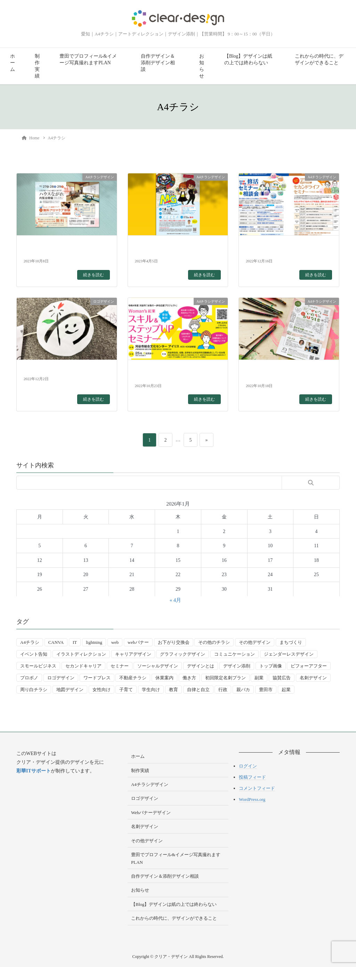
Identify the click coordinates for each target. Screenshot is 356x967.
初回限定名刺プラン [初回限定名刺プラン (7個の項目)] (225, 677)
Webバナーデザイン (151, 812)
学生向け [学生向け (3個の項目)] (151, 689)
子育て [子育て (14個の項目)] (126, 689)
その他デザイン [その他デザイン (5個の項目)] (254, 642)
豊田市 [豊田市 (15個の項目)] (266, 689)
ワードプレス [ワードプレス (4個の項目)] (97, 677)
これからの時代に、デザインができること (319, 59)
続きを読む (93, 274)
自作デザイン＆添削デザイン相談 (158, 63)
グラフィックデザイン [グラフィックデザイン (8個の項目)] (182, 654)
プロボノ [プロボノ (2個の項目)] (29, 677)
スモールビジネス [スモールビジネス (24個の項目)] (38, 666)
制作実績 (37, 66)
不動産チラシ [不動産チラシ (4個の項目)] (132, 677)
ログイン (248, 766)
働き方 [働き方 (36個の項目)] (189, 677)
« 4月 (175, 600)
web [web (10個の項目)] (115, 642)
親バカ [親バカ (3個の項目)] (243, 689)
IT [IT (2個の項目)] (75, 642)
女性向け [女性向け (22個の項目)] (101, 689)
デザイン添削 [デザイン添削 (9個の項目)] (236, 666)
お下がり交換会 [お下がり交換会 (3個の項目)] (173, 642)
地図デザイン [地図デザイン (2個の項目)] (69, 689)
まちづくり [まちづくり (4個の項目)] (291, 642)
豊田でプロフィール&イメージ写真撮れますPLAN (88, 59)
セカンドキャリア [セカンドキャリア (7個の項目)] (83, 666)
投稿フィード (252, 777)
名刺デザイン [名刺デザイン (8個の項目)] (313, 677)
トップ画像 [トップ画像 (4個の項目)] (270, 666)
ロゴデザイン (144, 798)
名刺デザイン (144, 826)
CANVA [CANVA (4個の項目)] (56, 642)
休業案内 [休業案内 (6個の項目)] (164, 677)
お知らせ (201, 66)
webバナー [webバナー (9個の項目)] (138, 642)
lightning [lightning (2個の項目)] (94, 642)
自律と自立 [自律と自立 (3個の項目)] (198, 689)
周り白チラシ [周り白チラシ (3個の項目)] (33, 689)
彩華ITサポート (33, 770)
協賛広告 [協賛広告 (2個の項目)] (282, 677)
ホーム (12, 63)
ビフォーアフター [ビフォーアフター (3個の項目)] (309, 666)
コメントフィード (257, 788)
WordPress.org (252, 799)
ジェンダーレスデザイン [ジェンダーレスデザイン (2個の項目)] (289, 654)
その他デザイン (147, 840)
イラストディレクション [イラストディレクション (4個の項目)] (81, 654)
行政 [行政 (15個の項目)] (222, 689)
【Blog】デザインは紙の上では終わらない (248, 59)
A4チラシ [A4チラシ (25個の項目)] (29, 642)
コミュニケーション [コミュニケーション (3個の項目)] (234, 654)
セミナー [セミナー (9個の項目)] (120, 666)
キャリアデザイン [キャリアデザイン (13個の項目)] (133, 654)
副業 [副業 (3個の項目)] (259, 677)
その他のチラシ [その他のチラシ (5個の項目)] (214, 642)
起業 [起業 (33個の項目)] (286, 689)
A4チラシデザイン (149, 784)
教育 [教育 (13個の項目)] (173, 689)
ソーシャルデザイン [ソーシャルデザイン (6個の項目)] (157, 666)
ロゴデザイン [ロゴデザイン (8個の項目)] (60, 677)
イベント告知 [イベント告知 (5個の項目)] (33, 654)
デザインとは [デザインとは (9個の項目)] (200, 666)
